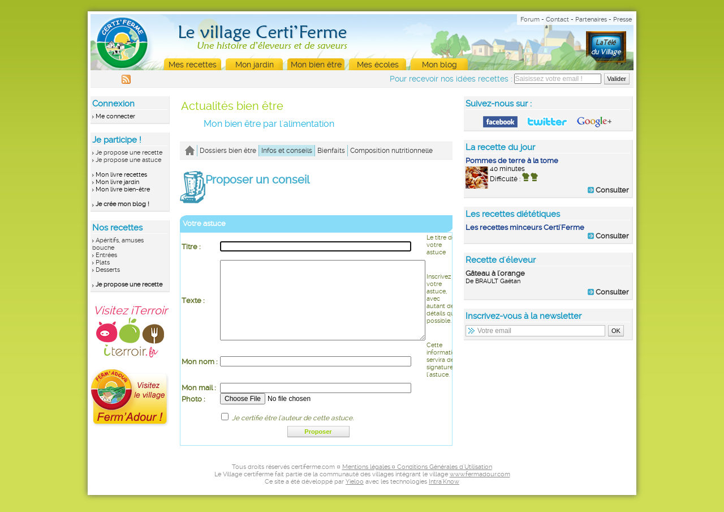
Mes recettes (193, 64)
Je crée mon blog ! (122, 204)
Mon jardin (254, 64)
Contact (557, 19)
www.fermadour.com (480, 491)
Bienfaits (331, 151)
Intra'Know (444, 498)
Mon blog (439, 64)
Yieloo (355, 498)
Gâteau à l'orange (495, 273)
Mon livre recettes (121, 174)
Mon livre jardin (117, 182)
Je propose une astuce (128, 160)
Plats (103, 262)
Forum (530, 19)
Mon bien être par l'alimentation (269, 123)
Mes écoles (378, 64)
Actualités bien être (232, 106)
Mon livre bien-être (123, 189)
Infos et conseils (286, 151)
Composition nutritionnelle (391, 151)
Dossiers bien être (228, 151)
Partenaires (591, 19)
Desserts (108, 270)
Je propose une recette (129, 152)
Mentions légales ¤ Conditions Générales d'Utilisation (417, 484)
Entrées (106, 255)
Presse (622, 19)
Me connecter (115, 116)
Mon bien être (316, 64)
